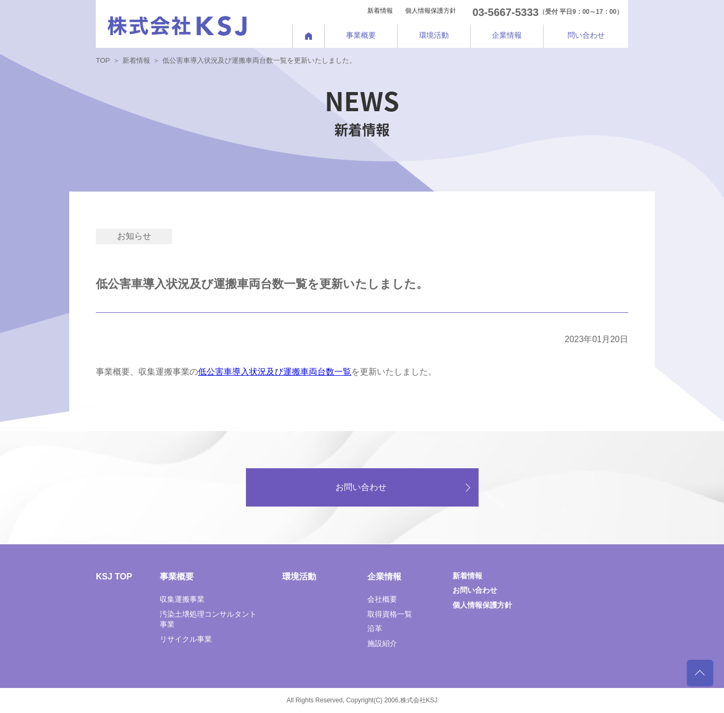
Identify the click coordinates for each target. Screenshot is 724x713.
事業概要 (177, 576)
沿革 (374, 628)
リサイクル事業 (186, 639)
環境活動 (299, 576)
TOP (103, 60)
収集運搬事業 (182, 599)
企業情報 (384, 576)
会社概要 (382, 599)
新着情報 (380, 10)
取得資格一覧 (389, 614)
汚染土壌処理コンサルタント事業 (208, 619)
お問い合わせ (360, 487)
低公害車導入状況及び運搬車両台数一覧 (274, 371)
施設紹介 (382, 643)
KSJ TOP (114, 576)
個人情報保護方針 (430, 10)
